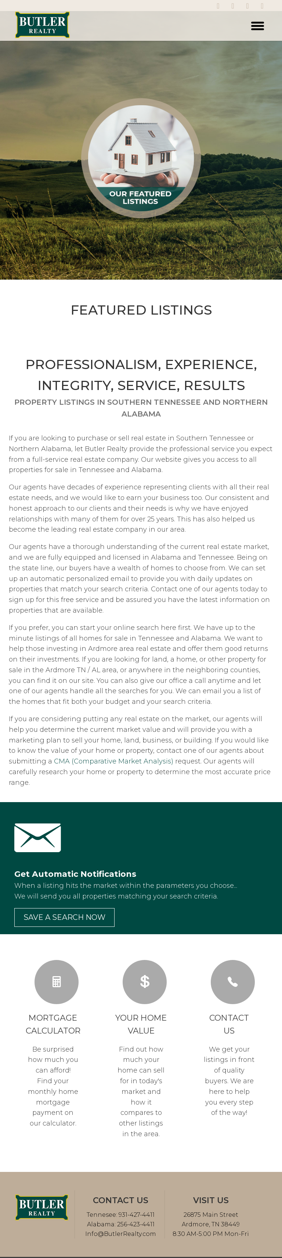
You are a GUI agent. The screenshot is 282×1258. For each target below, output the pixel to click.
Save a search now (64, 917)
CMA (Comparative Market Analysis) (113, 761)
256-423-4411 (135, 1224)
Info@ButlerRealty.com (120, 1233)
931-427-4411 (136, 1214)
